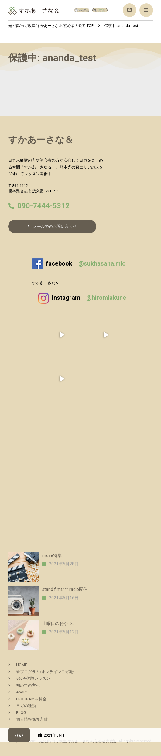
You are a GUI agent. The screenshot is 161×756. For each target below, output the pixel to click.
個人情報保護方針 (32, 719)
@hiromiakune (106, 297)
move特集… (53, 555)
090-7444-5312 (43, 205)
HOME (21, 665)
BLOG (21, 712)
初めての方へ (28, 685)
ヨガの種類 (26, 705)
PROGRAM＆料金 (31, 699)
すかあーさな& (45, 283)
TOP (51, 26)
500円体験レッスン (33, 678)
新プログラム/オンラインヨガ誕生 (46, 671)
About (21, 692)
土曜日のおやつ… (58, 623)
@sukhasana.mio (102, 263)
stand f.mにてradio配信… (66, 589)
